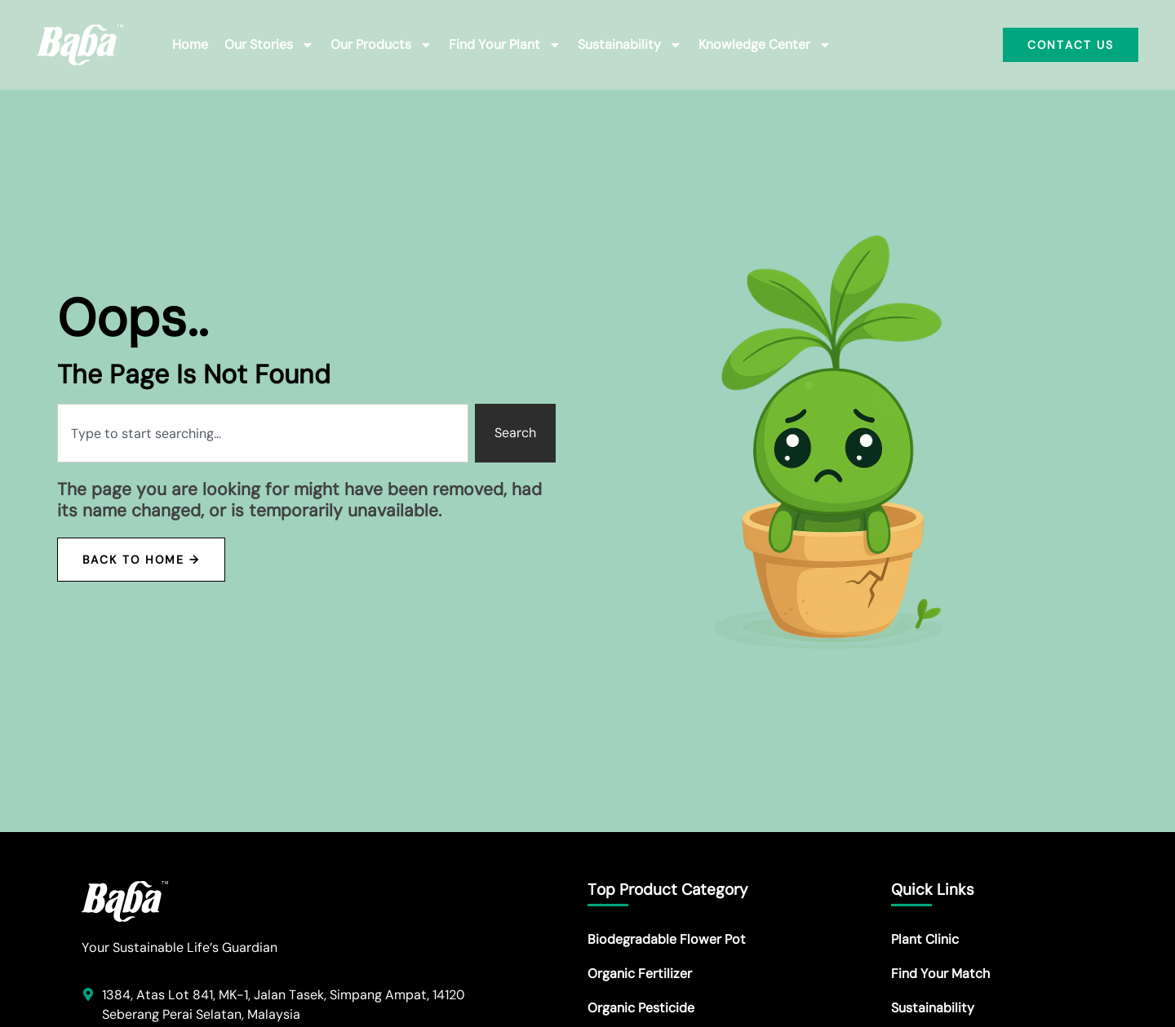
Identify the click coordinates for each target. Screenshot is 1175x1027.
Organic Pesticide (641, 1007)
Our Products (381, 45)
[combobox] (262, 433)
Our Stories (269, 45)
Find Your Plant (505, 45)
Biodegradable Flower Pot (667, 939)
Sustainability (630, 45)
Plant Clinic (925, 939)
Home (190, 44)
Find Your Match (940, 973)
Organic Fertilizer (640, 973)
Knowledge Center (764, 45)
